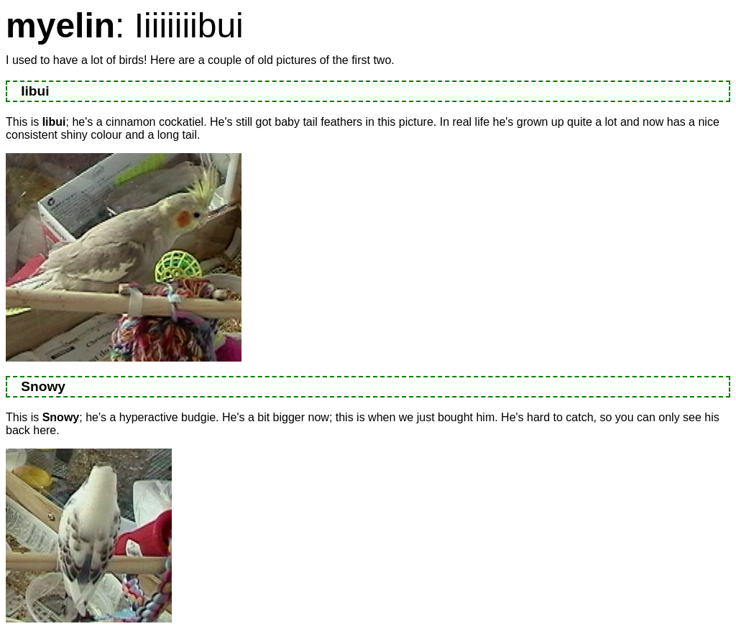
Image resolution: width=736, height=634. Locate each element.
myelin (60, 25)
